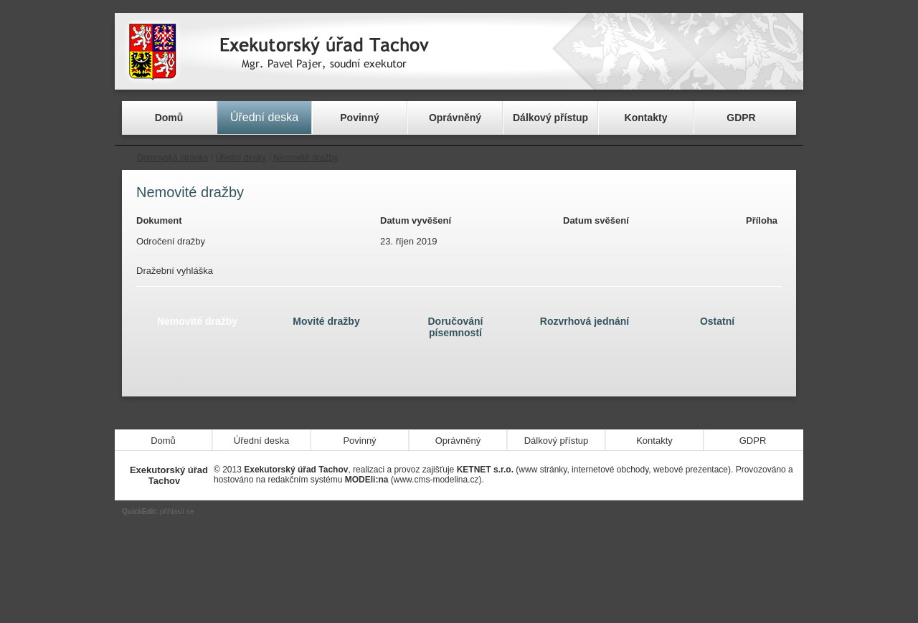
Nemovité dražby (305, 158)
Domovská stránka (172, 158)
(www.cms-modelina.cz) (413, 480)
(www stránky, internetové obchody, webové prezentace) (594, 470)
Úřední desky (240, 158)
